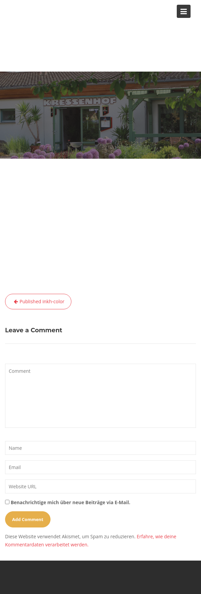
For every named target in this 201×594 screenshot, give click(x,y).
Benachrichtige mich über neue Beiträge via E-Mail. (70, 502)
